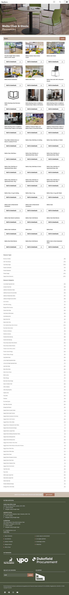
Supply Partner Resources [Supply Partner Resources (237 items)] (34, 276)
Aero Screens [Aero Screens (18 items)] (34, 301)
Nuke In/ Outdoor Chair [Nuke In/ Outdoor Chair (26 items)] (34, 384)
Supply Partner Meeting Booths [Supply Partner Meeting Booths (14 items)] (34, 437)
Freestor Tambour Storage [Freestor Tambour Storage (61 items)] (34, 354)
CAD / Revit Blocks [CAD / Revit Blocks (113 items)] (34, 262)
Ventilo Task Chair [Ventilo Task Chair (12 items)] (34, 481)
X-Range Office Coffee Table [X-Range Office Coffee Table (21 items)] (34, 487)
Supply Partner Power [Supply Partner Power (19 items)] (34, 454)
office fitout (8, 547)
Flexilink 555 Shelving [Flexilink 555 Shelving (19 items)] (34, 340)
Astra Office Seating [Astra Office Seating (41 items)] (34, 304)
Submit (62, 39)
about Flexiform (8, 536)
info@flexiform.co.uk (10, 530)
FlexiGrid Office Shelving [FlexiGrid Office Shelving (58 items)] (34, 337)
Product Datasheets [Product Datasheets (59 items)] (34, 270)
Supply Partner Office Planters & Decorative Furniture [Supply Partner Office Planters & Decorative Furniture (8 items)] (34, 445)
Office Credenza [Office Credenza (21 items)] (34, 387)
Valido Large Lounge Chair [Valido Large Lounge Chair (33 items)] (34, 475)
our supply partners (41, 539)
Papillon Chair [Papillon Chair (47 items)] (34, 393)
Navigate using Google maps (12, 509)
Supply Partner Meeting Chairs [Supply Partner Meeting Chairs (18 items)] (34, 440)
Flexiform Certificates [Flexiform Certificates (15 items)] (34, 331)
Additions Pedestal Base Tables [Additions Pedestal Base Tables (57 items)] (34, 296)
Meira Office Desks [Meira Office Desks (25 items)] (34, 369)
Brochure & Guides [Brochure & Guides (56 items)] (34, 259)
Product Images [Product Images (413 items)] (34, 273)
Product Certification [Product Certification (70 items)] (34, 267)
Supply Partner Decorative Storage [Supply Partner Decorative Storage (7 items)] (34, 428)
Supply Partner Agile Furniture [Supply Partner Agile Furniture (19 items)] (34, 413)
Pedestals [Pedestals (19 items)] (34, 398)
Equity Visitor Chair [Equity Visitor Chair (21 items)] (34, 322)
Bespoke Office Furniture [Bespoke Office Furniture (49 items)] (34, 307)
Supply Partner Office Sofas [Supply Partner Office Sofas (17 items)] (34, 451)
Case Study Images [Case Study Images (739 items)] (34, 264)
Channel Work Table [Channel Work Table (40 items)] (34, 310)
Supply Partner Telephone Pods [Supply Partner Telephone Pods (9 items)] (34, 463)
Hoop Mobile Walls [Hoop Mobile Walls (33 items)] (34, 357)
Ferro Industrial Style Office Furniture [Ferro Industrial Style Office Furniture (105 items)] (34, 325)
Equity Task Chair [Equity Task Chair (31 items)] (34, 319)
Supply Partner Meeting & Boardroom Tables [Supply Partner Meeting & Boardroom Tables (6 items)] (34, 434)
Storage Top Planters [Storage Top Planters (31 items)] (34, 407)
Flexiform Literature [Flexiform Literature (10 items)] (34, 334)
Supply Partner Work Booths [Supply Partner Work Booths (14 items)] (34, 466)
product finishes (9, 541)
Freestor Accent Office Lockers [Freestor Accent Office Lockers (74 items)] (34, 348)
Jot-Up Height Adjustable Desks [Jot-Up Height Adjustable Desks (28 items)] (34, 360)
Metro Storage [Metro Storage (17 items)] (34, 378)
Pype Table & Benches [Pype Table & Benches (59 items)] (34, 404)
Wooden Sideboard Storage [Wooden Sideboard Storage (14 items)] (34, 484)
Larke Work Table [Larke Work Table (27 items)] (34, 366)
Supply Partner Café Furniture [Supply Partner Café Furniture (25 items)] (34, 419)
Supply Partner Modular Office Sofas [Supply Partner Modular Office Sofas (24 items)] (34, 442)
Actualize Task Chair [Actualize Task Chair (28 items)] (34, 287)
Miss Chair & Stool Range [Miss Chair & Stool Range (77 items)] (34, 381)
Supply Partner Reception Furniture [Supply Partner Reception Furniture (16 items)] (34, 457)
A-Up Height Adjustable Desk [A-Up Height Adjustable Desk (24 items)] (34, 284)
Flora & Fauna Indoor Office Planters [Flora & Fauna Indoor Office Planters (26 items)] (34, 343)
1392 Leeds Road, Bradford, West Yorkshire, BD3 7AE (16, 514)
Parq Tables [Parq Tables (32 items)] (34, 395)
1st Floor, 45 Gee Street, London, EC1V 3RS (14, 506)
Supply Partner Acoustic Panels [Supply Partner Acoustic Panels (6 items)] (34, 410)
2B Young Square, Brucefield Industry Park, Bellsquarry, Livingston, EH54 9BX (14, 523)
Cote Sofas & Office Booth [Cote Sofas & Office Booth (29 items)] (34, 313)
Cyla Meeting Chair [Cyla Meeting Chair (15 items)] (34, 316)
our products (8, 539)
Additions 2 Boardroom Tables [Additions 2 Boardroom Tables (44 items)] (34, 290)
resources (38, 544)
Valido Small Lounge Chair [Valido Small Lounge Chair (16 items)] (34, 478)
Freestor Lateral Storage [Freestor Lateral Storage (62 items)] (34, 351)
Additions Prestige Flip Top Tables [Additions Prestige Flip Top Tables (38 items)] (34, 298)
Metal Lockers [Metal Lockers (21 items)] (34, 375)
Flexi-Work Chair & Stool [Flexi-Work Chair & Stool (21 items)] (34, 328)
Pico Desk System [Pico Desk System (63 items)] (34, 401)
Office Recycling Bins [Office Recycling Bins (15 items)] (34, 390)
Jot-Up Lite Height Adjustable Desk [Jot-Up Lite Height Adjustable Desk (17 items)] (34, 363)
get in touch (49, 494)
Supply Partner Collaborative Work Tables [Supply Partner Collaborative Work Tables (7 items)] (34, 425)
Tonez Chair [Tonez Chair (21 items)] (34, 472)
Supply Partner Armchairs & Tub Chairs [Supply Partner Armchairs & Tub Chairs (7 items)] (34, 416)
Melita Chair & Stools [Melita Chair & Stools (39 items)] (34, 372)
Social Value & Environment (43, 536)
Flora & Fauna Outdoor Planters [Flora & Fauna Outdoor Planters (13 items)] (34, 345)
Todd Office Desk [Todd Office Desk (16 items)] (34, 469)
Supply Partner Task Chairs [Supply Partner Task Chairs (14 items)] (34, 460)
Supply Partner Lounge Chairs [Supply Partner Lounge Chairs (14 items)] (34, 431)
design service (8, 544)
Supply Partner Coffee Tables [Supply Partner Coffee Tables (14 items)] (34, 422)
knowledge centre (40, 541)
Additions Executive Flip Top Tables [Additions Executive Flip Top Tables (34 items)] (34, 293)
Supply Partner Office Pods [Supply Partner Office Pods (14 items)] (34, 448)
